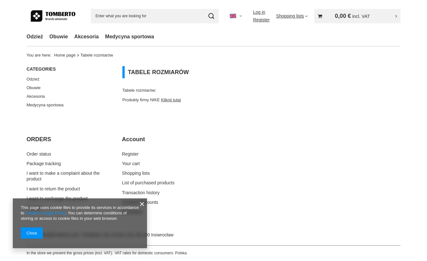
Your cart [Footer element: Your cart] (131, 163)
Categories (41, 69)
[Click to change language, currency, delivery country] (236, 16)
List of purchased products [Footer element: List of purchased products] (148, 182)
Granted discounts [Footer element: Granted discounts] (140, 202)
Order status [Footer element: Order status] (39, 154)
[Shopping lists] (292, 16)
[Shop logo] (53, 16)
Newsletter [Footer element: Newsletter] (132, 211)
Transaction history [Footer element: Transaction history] (141, 192)
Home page (64, 55)
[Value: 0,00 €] (357, 16)
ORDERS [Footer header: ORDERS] (39, 139)
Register (261, 19)
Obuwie (59, 36)
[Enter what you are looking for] (155, 16)
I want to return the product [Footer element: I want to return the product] (53, 188)
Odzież (35, 36)
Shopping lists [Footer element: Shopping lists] (136, 173)
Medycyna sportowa (129, 36)
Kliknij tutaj (171, 99)
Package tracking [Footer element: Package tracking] (44, 163)
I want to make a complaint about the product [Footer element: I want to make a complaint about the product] (63, 176)
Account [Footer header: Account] (133, 139)
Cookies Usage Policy (45, 213)
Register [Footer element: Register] (130, 154)
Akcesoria (86, 36)
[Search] (211, 16)
